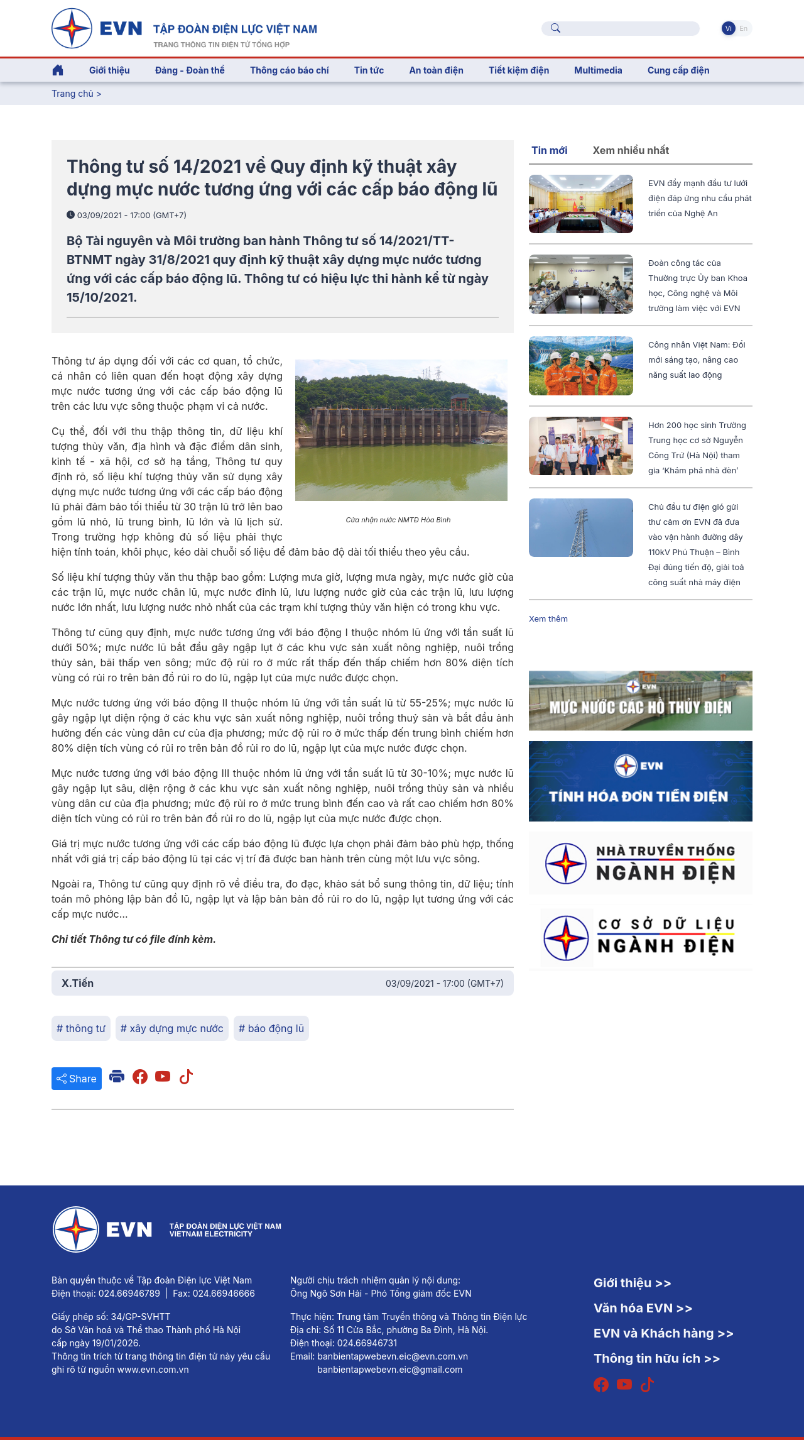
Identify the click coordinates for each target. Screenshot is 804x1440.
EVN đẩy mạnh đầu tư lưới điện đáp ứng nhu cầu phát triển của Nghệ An (700, 198)
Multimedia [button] (598, 70)
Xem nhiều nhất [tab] (631, 150)
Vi (729, 28)
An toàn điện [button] (436, 70)
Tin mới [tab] (549, 150)
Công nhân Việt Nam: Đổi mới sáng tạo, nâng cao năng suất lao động (697, 359)
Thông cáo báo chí (289, 70)
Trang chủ (73, 93)
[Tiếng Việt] (184, 27)
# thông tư (81, 1028)
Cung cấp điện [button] (679, 70)
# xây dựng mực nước (172, 1028)
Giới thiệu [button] (109, 70)
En (743, 28)
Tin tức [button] (369, 70)
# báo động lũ (271, 1028)
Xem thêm (548, 618)
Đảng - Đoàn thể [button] (190, 70)
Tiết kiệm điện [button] (519, 70)
